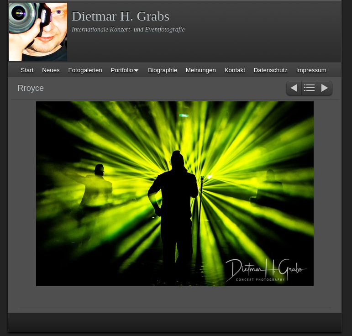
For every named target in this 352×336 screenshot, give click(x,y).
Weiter (325, 89)
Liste (309, 89)
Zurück (293, 89)
